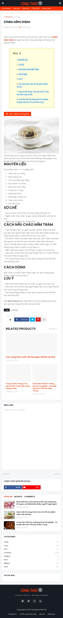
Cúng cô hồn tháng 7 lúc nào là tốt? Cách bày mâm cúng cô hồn (18, 386)
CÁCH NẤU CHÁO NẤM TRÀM (29, 69)
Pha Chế (35, 8)
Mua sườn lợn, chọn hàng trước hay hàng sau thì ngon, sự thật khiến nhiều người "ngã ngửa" (36, 503)
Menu (15, 53)
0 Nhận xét (25, 27)
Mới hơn (6, 474)
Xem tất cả (53, 329)
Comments (29, 496)
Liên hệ (42, 614)
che (31, 549)
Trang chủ (8, 17)
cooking (17, 17)
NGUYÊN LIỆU (23, 59)
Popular (8, 496)
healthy (31, 556)
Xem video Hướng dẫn (19, 114)
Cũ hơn (57, 474)
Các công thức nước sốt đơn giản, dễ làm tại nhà (30, 357)
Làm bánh (6, 8)
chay (31, 545)
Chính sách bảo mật (28, 614)
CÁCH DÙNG (23, 74)
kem (31, 559)
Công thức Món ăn (38, 609)
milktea (31, 563)
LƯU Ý (21, 79)
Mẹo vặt (26, 8)
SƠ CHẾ (21, 64)
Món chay (46, 8)
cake (31, 542)
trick (31, 566)
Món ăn (16, 8)
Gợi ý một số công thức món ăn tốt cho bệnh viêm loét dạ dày (35, 513)
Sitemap (51, 614)
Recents (18, 496)
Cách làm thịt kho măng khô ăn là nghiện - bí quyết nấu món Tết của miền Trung (33, 101)
